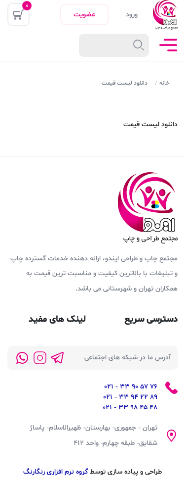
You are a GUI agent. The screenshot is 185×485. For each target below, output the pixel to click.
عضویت (84, 14)
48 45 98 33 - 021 (130, 407)
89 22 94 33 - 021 (130, 397)
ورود (132, 14)
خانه (164, 83)
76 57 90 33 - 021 (130, 386)
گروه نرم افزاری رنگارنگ (55, 472)
